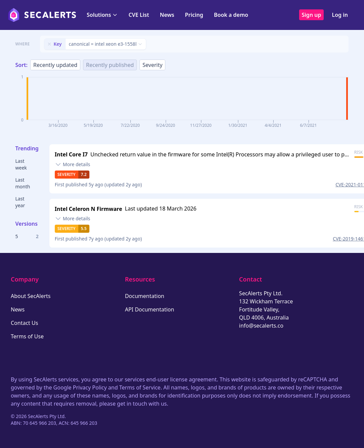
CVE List (138, 14)
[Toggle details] (72, 164)
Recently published (110, 65)
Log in (340, 14)
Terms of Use (27, 336)
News (167, 14)
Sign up (311, 14)
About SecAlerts (30, 296)
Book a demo (231, 14)
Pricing (194, 14)
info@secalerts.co (261, 325)
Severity (152, 65)
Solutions (102, 14)
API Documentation (149, 309)
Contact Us (24, 323)
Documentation (144, 296)
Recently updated (55, 65)
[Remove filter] (49, 44)
